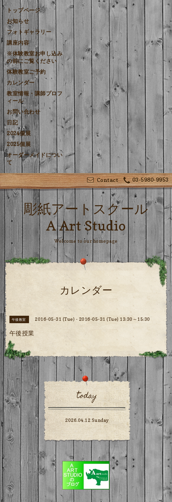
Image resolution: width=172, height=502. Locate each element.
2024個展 (19, 133)
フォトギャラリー (29, 31)
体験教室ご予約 (26, 71)
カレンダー (21, 82)
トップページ (23, 10)
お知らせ (18, 21)
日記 (12, 122)
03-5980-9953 (146, 180)
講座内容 (18, 42)
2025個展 (19, 144)
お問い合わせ (23, 111)
